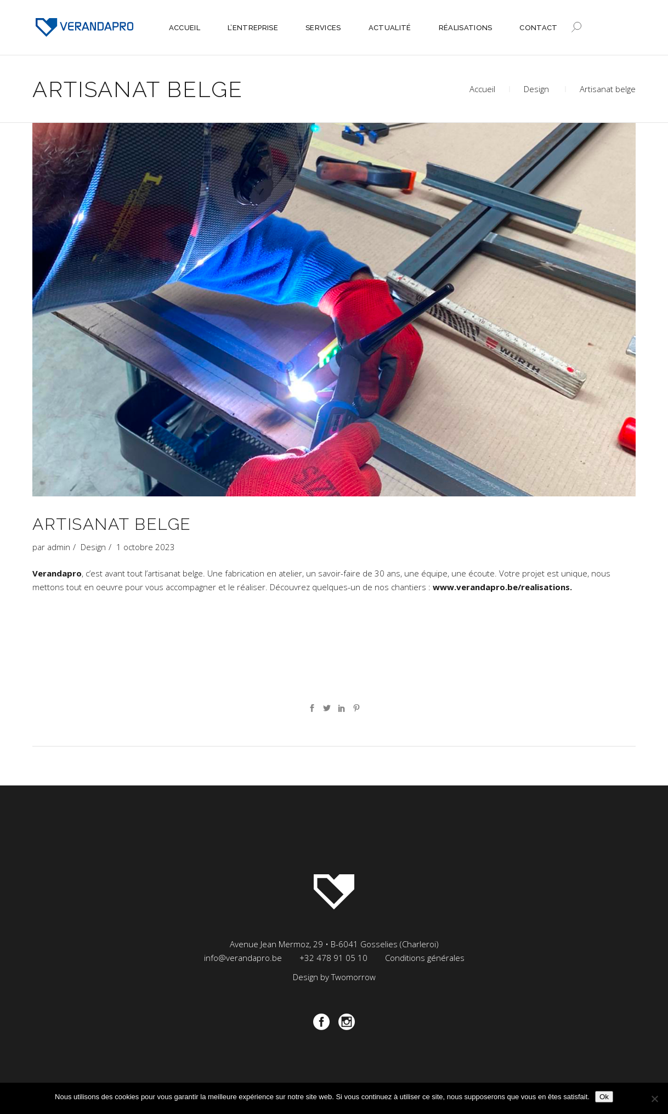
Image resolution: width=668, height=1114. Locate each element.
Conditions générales (425, 957)
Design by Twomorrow (334, 976)
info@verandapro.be (243, 957)
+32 (333, 957)
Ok (604, 1097)
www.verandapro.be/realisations (501, 586)
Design (536, 88)
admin (58, 546)
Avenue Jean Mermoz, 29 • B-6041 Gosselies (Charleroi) (334, 943)
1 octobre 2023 (145, 546)
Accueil (482, 88)
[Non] (654, 1098)
